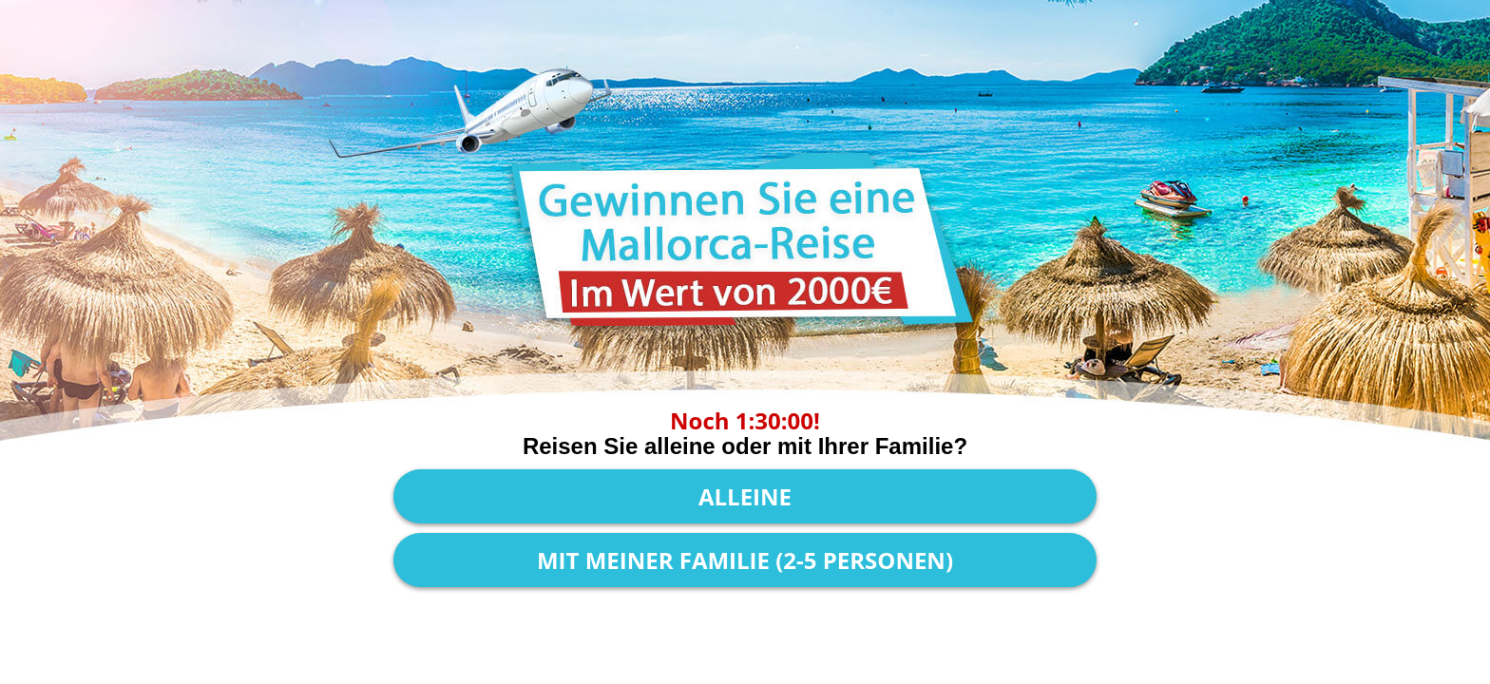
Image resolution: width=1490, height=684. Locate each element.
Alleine (745, 496)
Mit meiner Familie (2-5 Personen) (745, 560)
